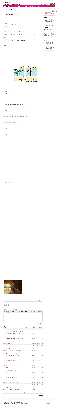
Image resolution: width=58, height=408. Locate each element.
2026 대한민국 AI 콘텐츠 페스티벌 (50, 21)
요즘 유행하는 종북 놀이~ (9, 362)
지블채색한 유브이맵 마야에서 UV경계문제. (10, 389)
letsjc (33, 331)
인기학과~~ (6, 365)
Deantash (33, 389)
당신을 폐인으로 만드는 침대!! (9, 360)
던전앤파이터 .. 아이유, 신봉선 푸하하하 (11, 350)
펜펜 (33, 348)
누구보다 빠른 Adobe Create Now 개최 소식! (11, 345)
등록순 (34, 327)
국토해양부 (6, 26)
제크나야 (33, 355)
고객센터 (44, 1)
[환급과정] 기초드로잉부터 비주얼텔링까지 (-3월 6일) (13, 338)
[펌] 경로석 (6, 367)
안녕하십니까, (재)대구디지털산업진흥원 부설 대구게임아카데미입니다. (15, 333)
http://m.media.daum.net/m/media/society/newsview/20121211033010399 (15, 104)
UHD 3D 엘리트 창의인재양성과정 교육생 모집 (12, 331)
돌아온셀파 (5, 303)
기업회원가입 (52, 13)
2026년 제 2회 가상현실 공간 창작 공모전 (51, 20)
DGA (33, 333)
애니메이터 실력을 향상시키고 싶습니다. (51, 42)
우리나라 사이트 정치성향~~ (9, 372)
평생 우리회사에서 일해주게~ (9, 353)
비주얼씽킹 (33, 338)
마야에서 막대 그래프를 (48, 48)
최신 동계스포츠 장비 (8, 343)
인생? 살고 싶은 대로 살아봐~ (9, 382)
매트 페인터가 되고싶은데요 (49, 47)
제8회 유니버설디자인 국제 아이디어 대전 (51, 19)
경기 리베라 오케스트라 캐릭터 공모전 (51, 24)
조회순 (37, 327)
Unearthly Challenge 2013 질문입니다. (51, 43)
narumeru (33, 379)
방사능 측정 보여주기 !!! (8, 348)
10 (25, 392)
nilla (33, 345)
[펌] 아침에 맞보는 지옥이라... (9, 387)
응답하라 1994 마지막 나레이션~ (10, 377)
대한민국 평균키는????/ (8, 370)
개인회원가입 (47, 13)
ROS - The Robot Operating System (10, 355)
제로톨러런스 (34, 343)
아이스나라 (33, 350)
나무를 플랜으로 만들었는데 (49, 44)
